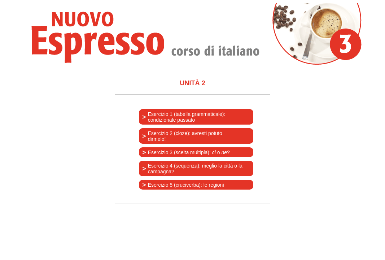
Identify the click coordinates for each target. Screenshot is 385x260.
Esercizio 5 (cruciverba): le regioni (186, 185)
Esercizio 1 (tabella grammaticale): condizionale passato (187, 117)
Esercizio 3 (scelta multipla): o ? (189, 152)
